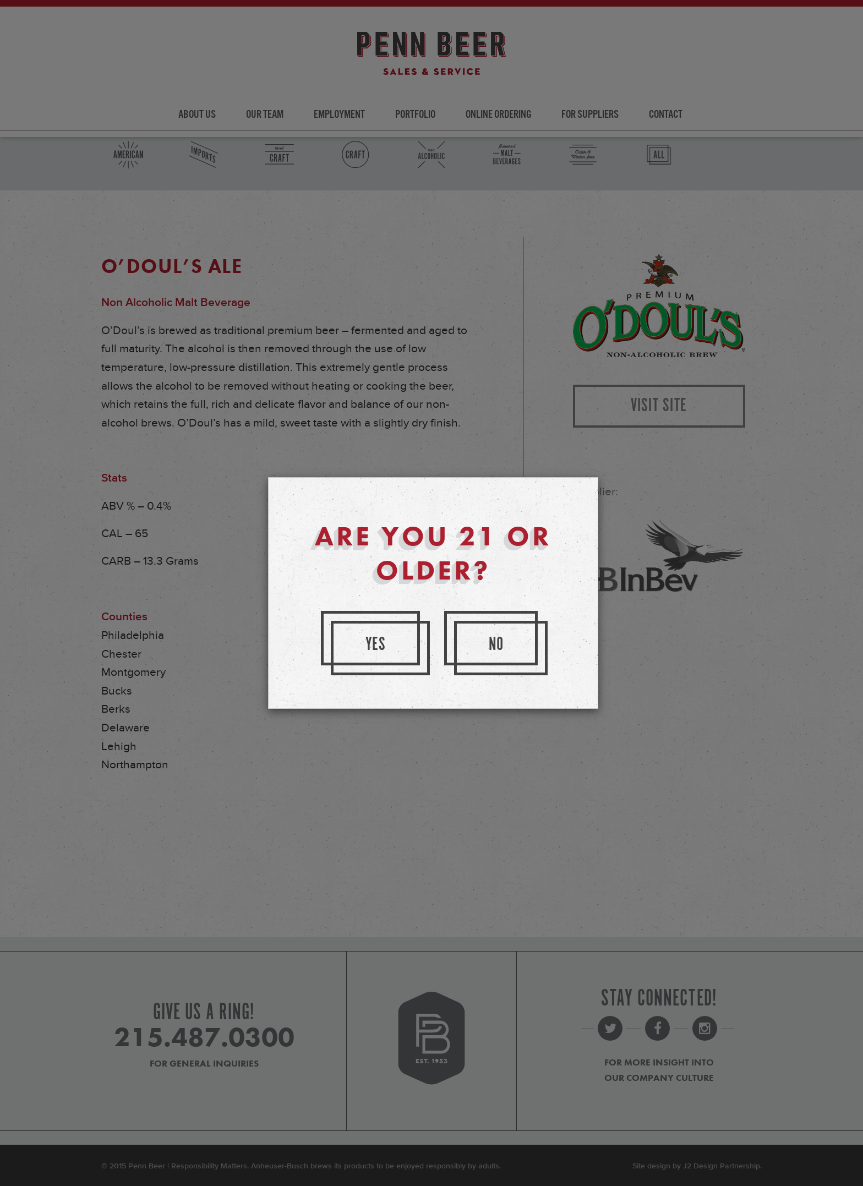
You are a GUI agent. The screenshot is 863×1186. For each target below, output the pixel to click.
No (496, 645)
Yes (375, 645)
